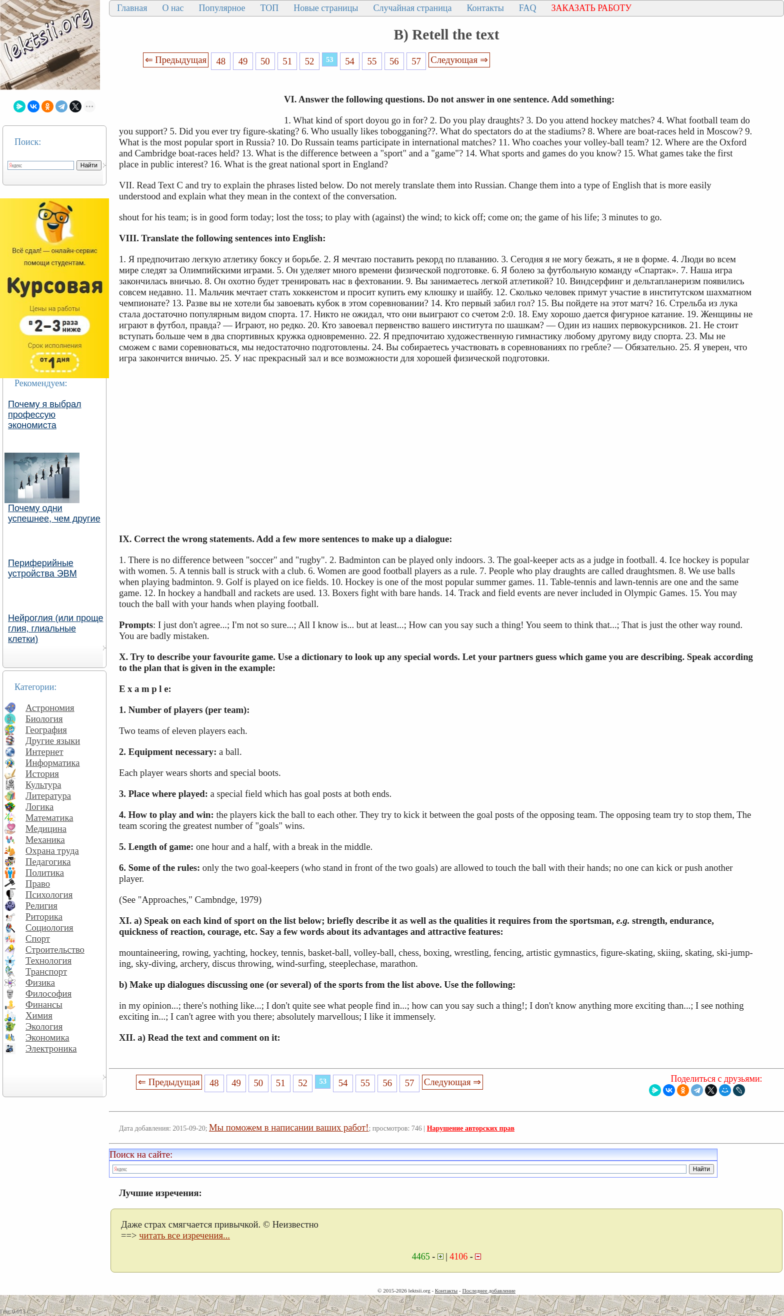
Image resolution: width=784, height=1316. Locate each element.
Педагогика (48, 861)
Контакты (485, 8)
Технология (49, 960)
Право (38, 883)
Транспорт (46, 971)
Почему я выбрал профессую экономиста (45, 414)
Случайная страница (412, 8)
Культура (44, 784)
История (42, 773)
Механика (45, 839)
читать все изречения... (184, 1235)
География (46, 729)
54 (349, 61)
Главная (132, 8)
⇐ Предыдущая (176, 59)
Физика (40, 982)
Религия (42, 905)
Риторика (44, 916)
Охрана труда (52, 850)
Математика (50, 817)
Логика (40, 806)
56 (394, 61)
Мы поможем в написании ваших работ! (288, 1127)
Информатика (53, 762)
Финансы (44, 1004)
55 (372, 61)
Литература (48, 795)
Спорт (38, 938)
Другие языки (53, 740)
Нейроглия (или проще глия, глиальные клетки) (56, 628)
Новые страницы (326, 8)
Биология (44, 718)
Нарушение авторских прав (470, 1128)
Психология (49, 894)
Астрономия (50, 707)
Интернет (45, 751)
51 (287, 61)
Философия (49, 993)
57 (416, 61)
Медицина (46, 828)
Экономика (48, 1037)
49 (243, 61)
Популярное (222, 8)
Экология (44, 1026)
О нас (173, 8)
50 (265, 61)
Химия (39, 1015)
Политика (45, 872)
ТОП (269, 8)
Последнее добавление (488, 1291)
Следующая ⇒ (459, 59)
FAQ (527, 8)
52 (309, 61)
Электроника (51, 1048)
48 (221, 61)
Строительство (55, 949)
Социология (50, 927)
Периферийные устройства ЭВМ (42, 568)
